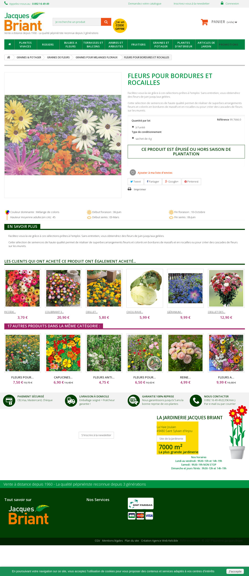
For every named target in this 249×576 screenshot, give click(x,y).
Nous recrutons (19, 537)
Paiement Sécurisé (30, 396)
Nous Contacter (216, 396)
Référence (223, 119)
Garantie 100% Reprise (158, 396)
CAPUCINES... (63, 377)
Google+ (171, 181)
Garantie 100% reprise (103, 527)
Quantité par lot (141, 120)
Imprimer (140, 189)
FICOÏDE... (10, 312)
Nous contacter (98, 532)
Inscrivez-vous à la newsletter (192, 3)
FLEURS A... (226, 377)
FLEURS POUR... (22, 377)
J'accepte (235, 571)
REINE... (185, 377)
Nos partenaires (54, 531)
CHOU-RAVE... (134, 312)
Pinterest (191, 181)
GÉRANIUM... (174, 312)
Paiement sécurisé (100, 515)
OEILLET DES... (216, 312)
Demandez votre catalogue (144, 3)
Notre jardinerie (55, 537)
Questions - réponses (102, 554)
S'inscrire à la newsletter (96, 435)
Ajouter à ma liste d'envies (154, 172)
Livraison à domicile (94, 396)
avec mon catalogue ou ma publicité (163, 22)
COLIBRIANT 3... (54, 312)
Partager (153, 181)
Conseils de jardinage (103, 549)
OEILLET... (92, 312)
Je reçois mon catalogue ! (19, 439)
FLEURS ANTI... (104, 377)
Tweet (135, 181)
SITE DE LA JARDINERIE (198, 441)
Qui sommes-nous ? (22, 531)
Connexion (232, 3)
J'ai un (120, 25)
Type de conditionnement (147, 132)
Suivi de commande (101, 538)
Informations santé (101, 543)
